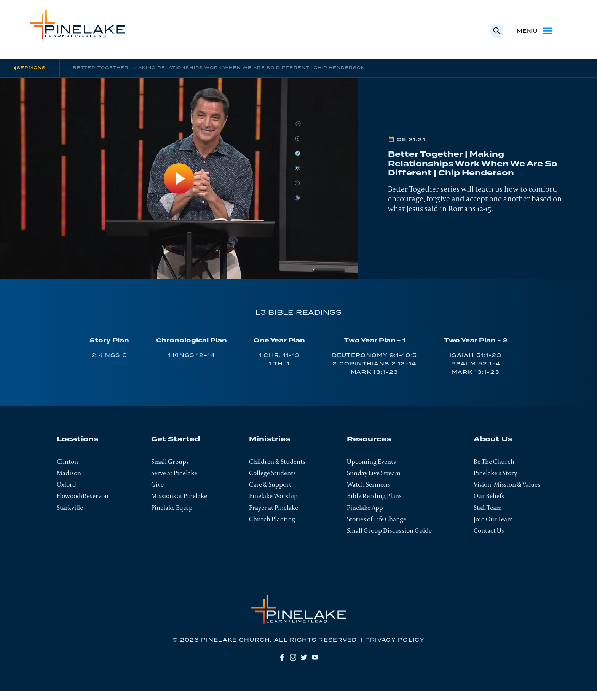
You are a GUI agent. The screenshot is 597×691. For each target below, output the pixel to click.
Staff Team (488, 507)
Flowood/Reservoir (83, 496)
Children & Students (277, 461)
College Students (272, 473)
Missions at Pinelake (179, 496)
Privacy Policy (395, 640)
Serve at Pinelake (174, 473)
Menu (535, 30)
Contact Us (489, 530)
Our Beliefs (489, 496)
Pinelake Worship (273, 496)
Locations (77, 440)
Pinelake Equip (172, 507)
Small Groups (170, 461)
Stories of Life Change (376, 519)
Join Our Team (493, 519)
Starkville (70, 507)
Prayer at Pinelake (273, 507)
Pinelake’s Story (495, 473)
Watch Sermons (368, 484)
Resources (369, 440)
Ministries (269, 440)
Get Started (175, 440)
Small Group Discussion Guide (389, 530)
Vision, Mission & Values (507, 484)
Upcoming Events (371, 461)
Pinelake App (365, 507)
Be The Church (494, 461)
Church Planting (272, 519)
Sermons (31, 68)
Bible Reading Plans (374, 496)
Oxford (66, 484)
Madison (69, 473)
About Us (493, 440)
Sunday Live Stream (374, 473)
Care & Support (270, 484)
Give (157, 484)
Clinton (67, 461)
